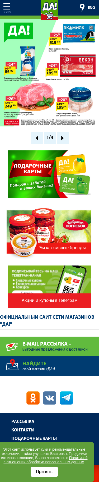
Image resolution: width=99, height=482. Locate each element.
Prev (37, 138)
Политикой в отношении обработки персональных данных (45, 460)
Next (63, 138)
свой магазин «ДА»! (60, 363)
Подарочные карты (34, 438)
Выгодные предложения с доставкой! (60, 344)
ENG (91, 8)
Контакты (22, 430)
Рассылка (22, 421)
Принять (44, 471)
